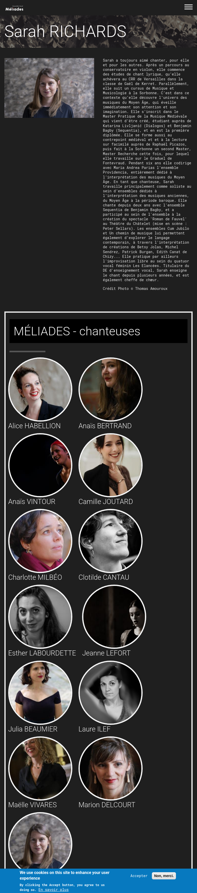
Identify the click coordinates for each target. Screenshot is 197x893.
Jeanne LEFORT (106, 653)
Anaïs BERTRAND (105, 426)
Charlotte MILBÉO (35, 577)
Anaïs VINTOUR (31, 502)
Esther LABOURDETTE (42, 653)
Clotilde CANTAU (103, 577)
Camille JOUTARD (105, 502)
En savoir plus (53, 889)
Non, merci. (164, 876)
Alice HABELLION (34, 426)
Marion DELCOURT (106, 805)
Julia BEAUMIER (32, 729)
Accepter (138, 875)
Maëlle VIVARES (32, 805)
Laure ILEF (94, 729)
